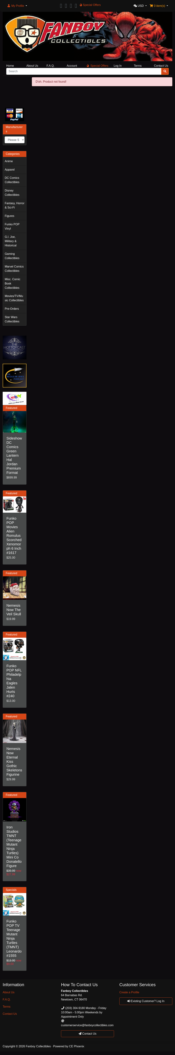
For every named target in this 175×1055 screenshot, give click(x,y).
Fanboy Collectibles (38, 1046)
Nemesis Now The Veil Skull (13, 609)
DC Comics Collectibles (12, 180)
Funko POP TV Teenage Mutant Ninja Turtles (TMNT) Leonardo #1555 (14, 938)
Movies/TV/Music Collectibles (14, 298)
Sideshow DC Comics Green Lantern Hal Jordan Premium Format (14, 455)
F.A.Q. (50, 65)
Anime (9, 161)
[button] (17, 5)
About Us (32, 65)
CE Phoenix (76, 1046)
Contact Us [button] (87, 1033)
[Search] (83, 71)
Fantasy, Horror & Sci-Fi (14, 205)
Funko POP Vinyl (12, 226)
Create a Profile (129, 992)
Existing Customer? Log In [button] (145, 1001)
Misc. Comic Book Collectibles (12, 283)
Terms (138, 65)
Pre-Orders (12, 308)
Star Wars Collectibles (12, 319)
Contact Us (161, 65)
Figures (9, 215)
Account (72, 65)
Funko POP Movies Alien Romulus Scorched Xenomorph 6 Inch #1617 (14, 535)
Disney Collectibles (12, 192)
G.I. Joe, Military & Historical (10, 241)
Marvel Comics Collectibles (14, 268)
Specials (11, 889)
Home (10, 65)
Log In (117, 65)
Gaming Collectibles (12, 256)
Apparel (9, 169)
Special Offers (97, 65)
